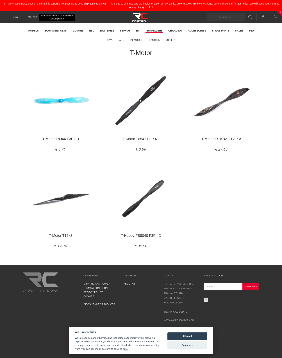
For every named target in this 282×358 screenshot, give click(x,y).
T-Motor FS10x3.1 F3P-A (221, 139)
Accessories (197, 30)
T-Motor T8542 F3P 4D (141, 139)
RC (138, 30)
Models (33, 30)
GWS (110, 40)
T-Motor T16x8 (60, 236)
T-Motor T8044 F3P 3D (60, 139)
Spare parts (220, 30)
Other (170, 40)
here (125, 348)
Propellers (154, 30)
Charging (175, 30)
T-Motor (154, 40)
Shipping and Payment (97, 283)
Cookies (88, 296)
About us (129, 283)
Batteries (107, 30)
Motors (77, 30)
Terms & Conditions (96, 288)
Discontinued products (99, 304)
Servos (125, 30)
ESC (91, 30)
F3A (251, 30)
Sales (239, 30)
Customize (187, 345)
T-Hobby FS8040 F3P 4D (141, 236)
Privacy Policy (93, 292)
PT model (136, 40)
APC (121, 40)
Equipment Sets (55, 30)
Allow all (187, 336)
